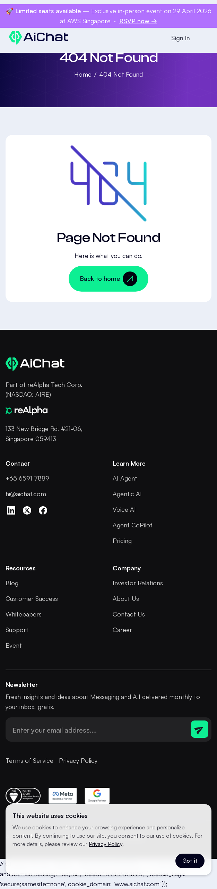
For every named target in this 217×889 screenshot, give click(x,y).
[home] (37, 38)
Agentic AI (127, 494)
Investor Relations (138, 583)
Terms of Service (29, 760)
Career (122, 629)
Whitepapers (24, 614)
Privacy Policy (78, 760)
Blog (12, 583)
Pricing (122, 540)
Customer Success (32, 598)
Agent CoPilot (133, 525)
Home (83, 74)
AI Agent (125, 478)
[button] (203, 38)
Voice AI (124, 509)
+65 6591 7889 (27, 478)
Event (14, 645)
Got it (190, 860)
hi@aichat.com (26, 494)
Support (17, 629)
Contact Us (129, 614)
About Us (126, 598)
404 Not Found (121, 74)
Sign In (180, 38)
